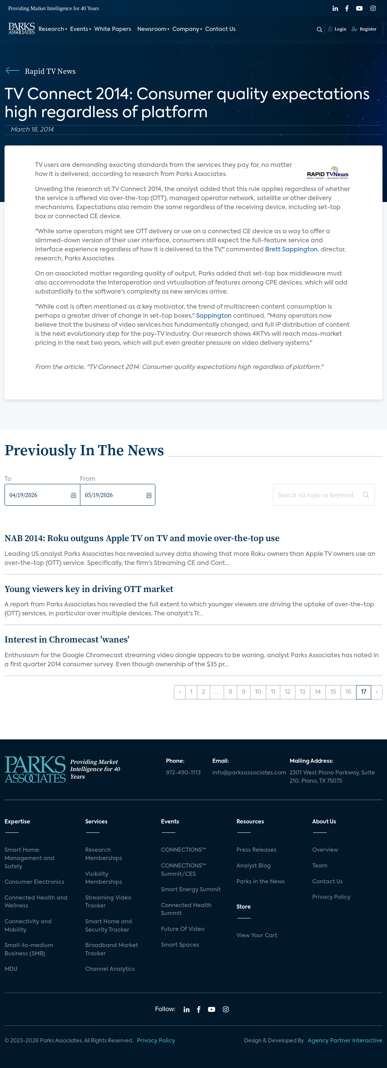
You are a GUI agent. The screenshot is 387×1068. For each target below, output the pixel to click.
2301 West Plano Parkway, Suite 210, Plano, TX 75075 (332, 777)
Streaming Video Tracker (108, 902)
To (8, 479)
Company (185, 29)
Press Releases (256, 850)
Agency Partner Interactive (345, 1041)
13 (303, 692)
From (87, 479)
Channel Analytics (110, 969)
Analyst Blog (253, 866)
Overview (325, 850)
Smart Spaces (180, 945)
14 (318, 692)
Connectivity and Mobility (28, 926)
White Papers (112, 29)
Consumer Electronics (34, 882)
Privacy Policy (331, 897)
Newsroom (151, 29)
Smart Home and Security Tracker (108, 926)
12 (287, 692)
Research (51, 29)
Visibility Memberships (103, 878)
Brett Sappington (291, 250)
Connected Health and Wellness (36, 902)
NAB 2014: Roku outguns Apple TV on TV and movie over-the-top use (142, 538)
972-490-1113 (183, 773)
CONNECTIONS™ (183, 850)
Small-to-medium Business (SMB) (29, 949)
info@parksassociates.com (246, 773)
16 (349, 692)
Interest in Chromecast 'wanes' (67, 639)
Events (79, 29)
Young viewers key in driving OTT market (89, 589)
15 (333, 692)
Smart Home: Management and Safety (29, 858)
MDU (11, 969)
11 (273, 692)
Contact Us (220, 29)
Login (337, 29)
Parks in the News (260, 881)
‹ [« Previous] (180, 692)
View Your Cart (256, 935)
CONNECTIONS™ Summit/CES (183, 870)
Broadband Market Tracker (111, 949)
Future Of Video (182, 929)
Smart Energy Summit (191, 889)
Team (319, 866)
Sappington (214, 316)
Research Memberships (103, 854)
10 (258, 692)
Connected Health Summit (186, 910)
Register (364, 29)
